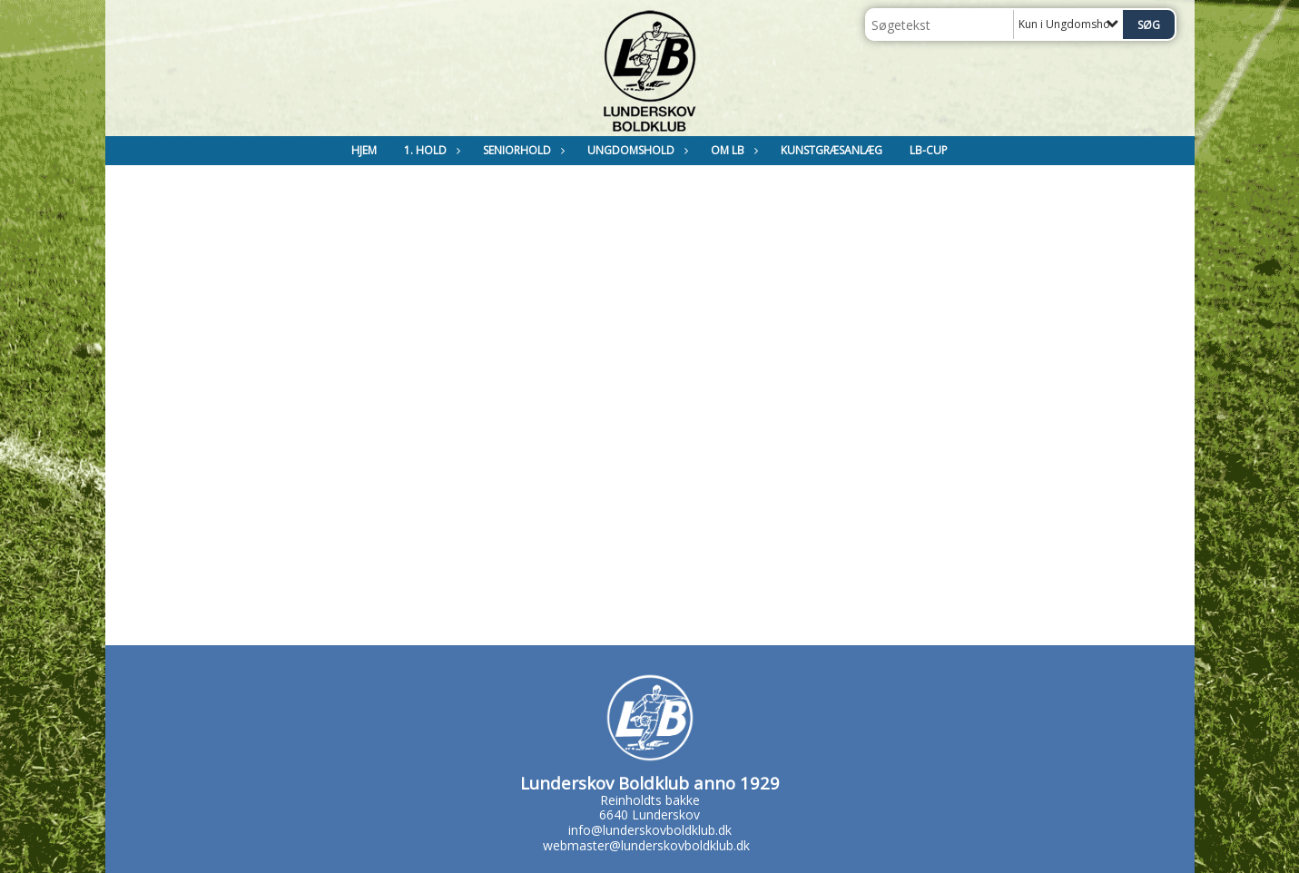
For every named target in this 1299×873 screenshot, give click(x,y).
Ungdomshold (635, 150)
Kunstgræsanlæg (831, 150)
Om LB (732, 150)
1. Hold (430, 150)
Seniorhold (521, 150)
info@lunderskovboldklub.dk (650, 830)
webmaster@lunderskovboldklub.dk (646, 845)
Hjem (364, 150)
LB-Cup (929, 150)
